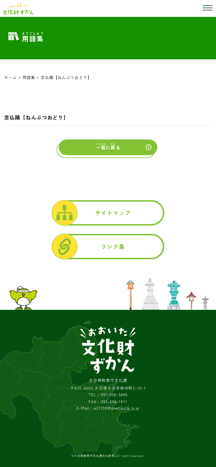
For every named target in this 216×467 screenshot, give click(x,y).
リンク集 (113, 246)
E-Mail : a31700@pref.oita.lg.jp (108, 408)
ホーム (10, 77)
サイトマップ (113, 213)
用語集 (28, 77)
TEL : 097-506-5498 (108, 394)
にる (108, 146)
